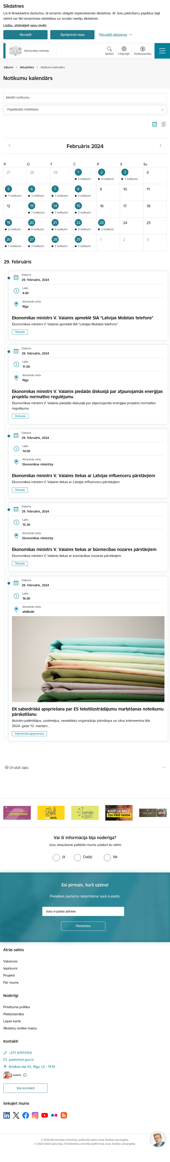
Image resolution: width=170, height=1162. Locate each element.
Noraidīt (25, 34)
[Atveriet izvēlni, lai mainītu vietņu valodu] (124, 51)
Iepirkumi (10, 968)
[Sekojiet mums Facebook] (25, 1115)
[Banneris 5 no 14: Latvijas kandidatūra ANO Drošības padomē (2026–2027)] (85, 812)
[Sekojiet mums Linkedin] (6, 1115)
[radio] (59, 856)
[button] (85, 175)
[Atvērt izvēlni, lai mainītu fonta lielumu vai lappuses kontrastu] (142, 51)
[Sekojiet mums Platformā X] (16, 1115)
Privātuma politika (16, 1007)
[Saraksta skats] (164, 124)
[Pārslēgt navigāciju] (162, 51)
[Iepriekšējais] (8, 813)
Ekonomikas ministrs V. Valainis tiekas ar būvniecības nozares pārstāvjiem (84, 549)
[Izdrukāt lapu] (85, 767)
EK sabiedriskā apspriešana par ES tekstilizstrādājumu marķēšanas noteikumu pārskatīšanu (88, 711)
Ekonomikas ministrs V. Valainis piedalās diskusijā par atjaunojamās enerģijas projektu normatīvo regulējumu (87, 394)
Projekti (9, 975)
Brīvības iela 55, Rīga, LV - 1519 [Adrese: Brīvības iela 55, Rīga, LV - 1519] (32, 1067)
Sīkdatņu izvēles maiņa (20, 1028)
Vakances (10, 961)
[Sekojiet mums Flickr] (54, 1115)
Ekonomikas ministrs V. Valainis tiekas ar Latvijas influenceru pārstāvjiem (83, 475)
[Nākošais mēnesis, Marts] (160, 145)
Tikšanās (20, 331)
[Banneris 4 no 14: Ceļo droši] (51, 812)
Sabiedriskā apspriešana (29, 733)
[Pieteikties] (83, 926)
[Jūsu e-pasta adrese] (83, 911)
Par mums (11, 982)
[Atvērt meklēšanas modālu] (109, 51)
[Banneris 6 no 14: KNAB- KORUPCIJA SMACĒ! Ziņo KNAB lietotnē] (119, 812)
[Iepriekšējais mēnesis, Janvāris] (9, 145)
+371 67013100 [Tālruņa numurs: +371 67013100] (20, 1053)
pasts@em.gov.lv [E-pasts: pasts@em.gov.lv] (21, 1059)
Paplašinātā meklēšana (22, 109)
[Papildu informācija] (25, 1075)
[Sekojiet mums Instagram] (35, 1115)
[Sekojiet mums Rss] (63, 1115)
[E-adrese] (12, 1075)
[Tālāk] (161, 813)
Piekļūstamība (13, 1014)
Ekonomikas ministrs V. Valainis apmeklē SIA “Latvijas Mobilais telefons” (82, 317)
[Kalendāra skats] (154, 124)
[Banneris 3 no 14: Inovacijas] (17, 812)
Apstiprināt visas (72, 34)
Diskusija (20, 416)
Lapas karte (12, 1021)
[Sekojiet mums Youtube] (44, 1115)
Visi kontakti (26, 1088)
